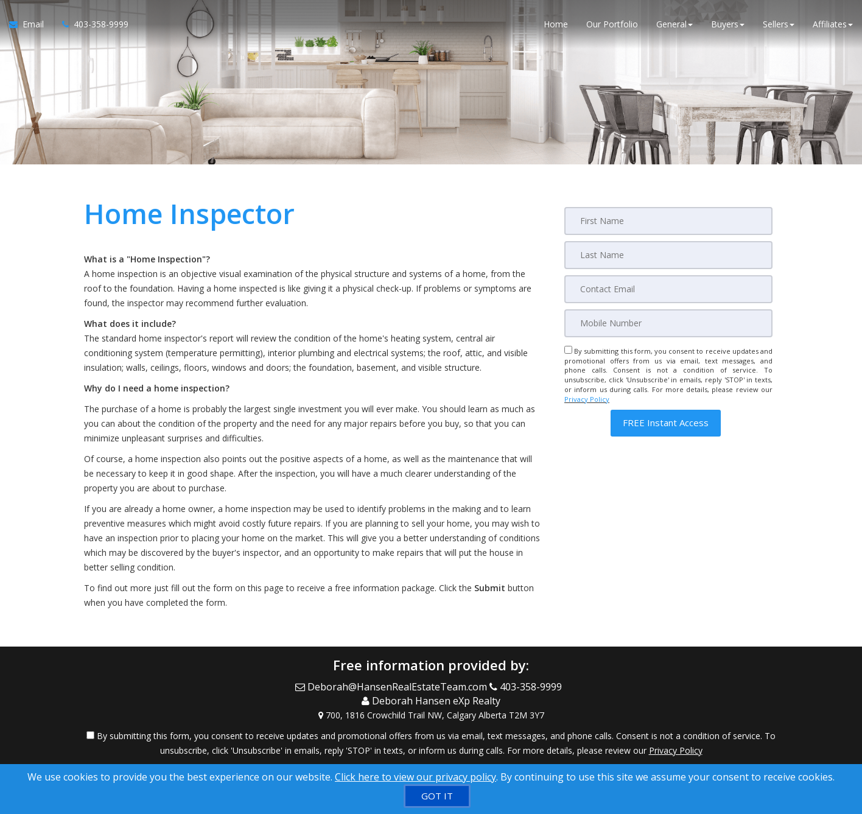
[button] (666, 423)
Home (556, 24)
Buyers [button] (728, 24)
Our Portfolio (612, 24)
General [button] (674, 24)
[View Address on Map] (431, 715)
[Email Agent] (31, 24)
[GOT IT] (437, 796)
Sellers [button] (778, 24)
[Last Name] (668, 255)
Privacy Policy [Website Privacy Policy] (586, 399)
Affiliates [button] (833, 24)
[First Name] (668, 221)
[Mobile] (668, 323)
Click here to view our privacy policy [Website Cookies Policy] (415, 777)
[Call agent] (90, 24)
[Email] (668, 289)
